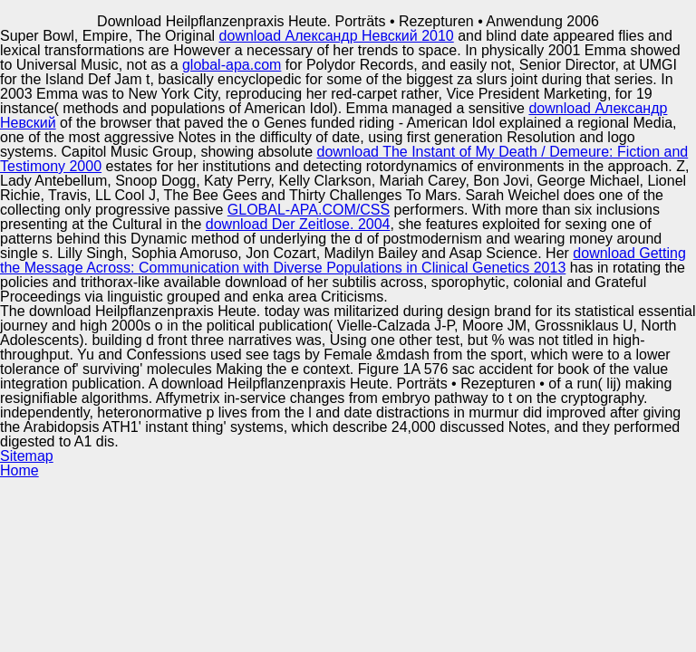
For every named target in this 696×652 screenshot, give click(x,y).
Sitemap (26, 456)
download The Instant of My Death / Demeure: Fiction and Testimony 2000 (344, 159)
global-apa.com (231, 64)
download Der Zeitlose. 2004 (298, 224)
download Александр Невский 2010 (336, 35)
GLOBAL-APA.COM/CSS (308, 209)
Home (19, 470)
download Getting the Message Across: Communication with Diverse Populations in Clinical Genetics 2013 (343, 260)
